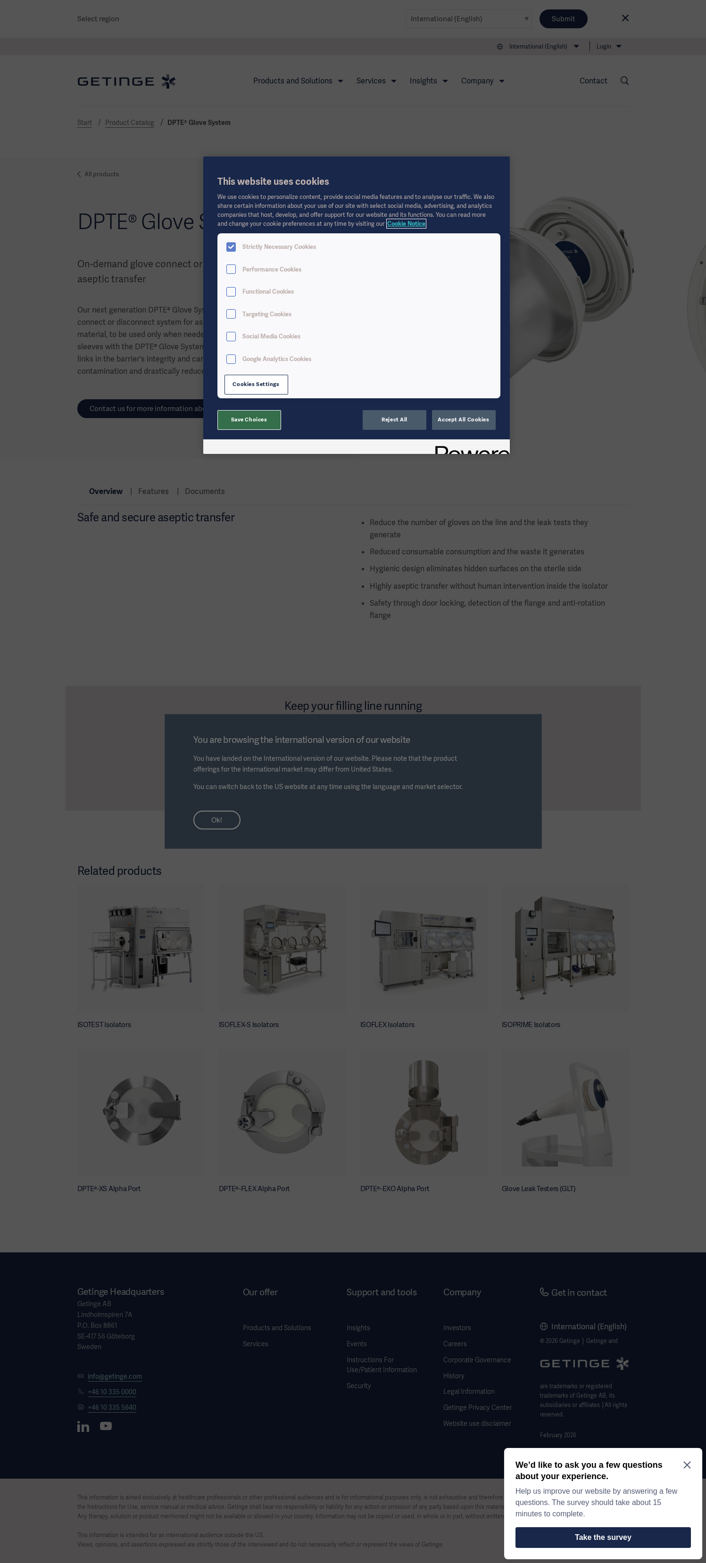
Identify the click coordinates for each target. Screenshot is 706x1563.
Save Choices (249, 419)
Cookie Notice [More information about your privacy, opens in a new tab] (406, 224)
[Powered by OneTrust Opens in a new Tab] (469, 448)
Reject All (394, 419)
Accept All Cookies (463, 419)
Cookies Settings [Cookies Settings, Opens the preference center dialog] (256, 384)
